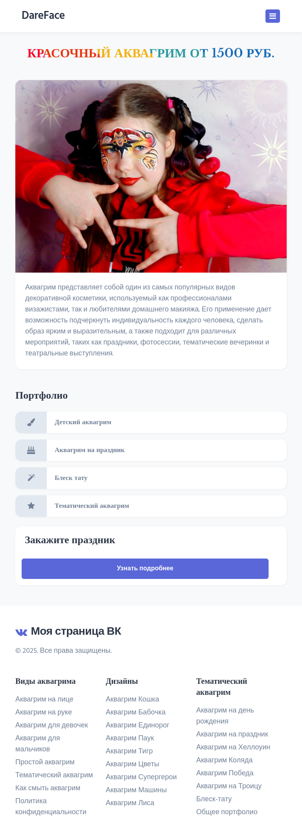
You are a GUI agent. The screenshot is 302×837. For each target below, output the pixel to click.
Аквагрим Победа (225, 773)
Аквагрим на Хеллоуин (233, 747)
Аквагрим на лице (44, 699)
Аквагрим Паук (130, 738)
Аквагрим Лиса (130, 803)
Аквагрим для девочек (51, 725)
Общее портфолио (227, 812)
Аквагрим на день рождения (225, 716)
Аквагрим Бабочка (136, 712)
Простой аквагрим (45, 762)
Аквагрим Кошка (132, 699)
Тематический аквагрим (54, 775)
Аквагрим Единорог (137, 725)
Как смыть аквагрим (47, 788)
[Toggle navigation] (272, 16)
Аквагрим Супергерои (141, 777)
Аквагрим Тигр (129, 751)
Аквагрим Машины (136, 790)
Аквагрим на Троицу (228, 786)
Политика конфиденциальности (51, 807)
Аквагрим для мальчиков (37, 744)
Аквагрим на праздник (232, 734)
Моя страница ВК (68, 632)
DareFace (43, 16)
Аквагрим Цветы (132, 764)
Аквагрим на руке (43, 712)
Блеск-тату (214, 799)
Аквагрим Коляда (224, 760)
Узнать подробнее (145, 569)
